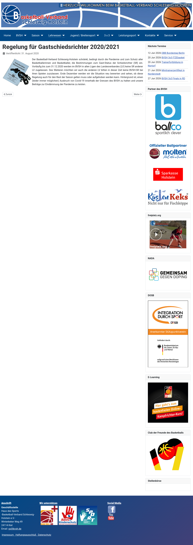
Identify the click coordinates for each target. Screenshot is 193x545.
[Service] (175, 35)
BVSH (19, 35)
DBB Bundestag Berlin (173, 53)
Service (168, 35)
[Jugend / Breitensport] (97, 35)
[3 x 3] (111, 35)
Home (7, 35)
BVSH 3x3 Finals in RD (173, 78)
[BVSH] (24, 35)
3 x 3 (107, 35)
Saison (35, 35)
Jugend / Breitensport (82, 35)
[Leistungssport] (138, 35)
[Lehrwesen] (63, 35)
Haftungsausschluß (25, 534)
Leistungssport (127, 35)
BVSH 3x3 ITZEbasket (173, 57)
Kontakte (150, 35)
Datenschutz (44, 534)
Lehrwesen (54, 35)
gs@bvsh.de (14, 528)
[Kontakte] (157, 35)
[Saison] (41, 35)
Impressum (8, 534)
